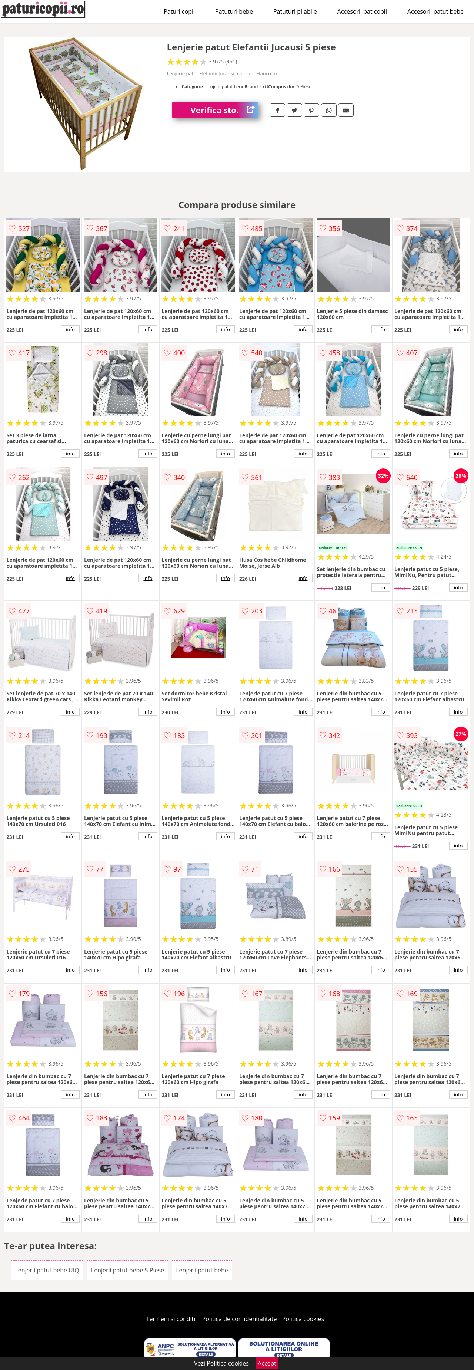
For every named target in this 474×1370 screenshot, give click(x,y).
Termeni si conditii (171, 1319)
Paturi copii (179, 11)
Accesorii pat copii (362, 11)
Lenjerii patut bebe (202, 1270)
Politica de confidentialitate (239, 1319)
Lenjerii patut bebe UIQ (47, 1270)
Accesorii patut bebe (435, 11)
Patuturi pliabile (295, 11)
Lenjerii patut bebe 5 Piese (127, 1270)
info (70, 329)
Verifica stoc (224, 110)
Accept (267, 1363)
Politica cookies (303, 1319)
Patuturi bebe (234, 11)
